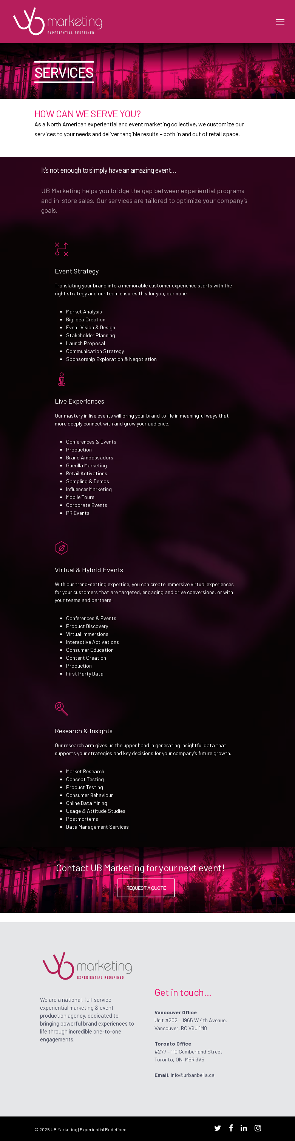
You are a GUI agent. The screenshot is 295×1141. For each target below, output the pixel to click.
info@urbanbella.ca (193, 1075)
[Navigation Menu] (280, 21)
